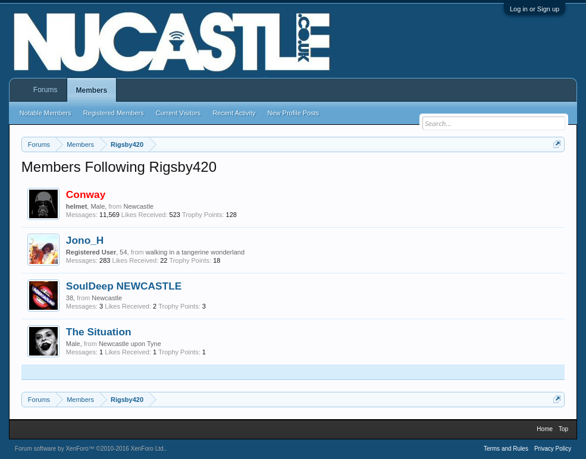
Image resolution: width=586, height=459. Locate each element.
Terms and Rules (506, 448)
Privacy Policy (552, 448)
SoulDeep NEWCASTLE (123, 286)
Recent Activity (233, 113)
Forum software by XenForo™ (90, 448)
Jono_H (85, 240)
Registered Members (113, 113)
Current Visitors (178, 113)
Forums (45, 90)
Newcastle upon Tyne (130, 343)
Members (92, 90)
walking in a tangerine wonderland (195, 252)
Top (563, 429)
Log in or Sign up (534, 8)
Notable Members (45, 113)
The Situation (98, 332)
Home (545, 429)
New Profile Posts (293, 113)
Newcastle (138, 206)
